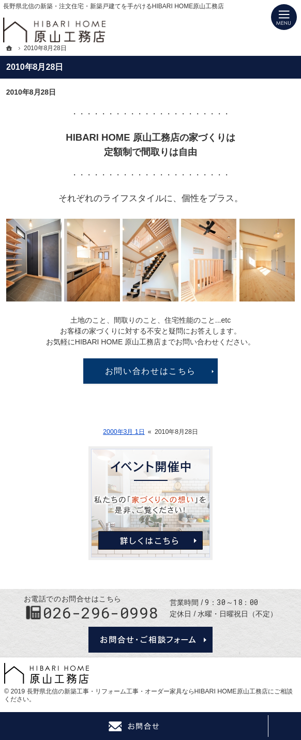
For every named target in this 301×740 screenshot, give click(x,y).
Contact (134, 726)
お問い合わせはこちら (150, 370)
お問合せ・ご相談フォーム (150, 640)
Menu (284, 17)
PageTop (284, 726)
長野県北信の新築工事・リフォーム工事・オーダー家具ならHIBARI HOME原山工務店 (147, 691)
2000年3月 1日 (124, 431)
